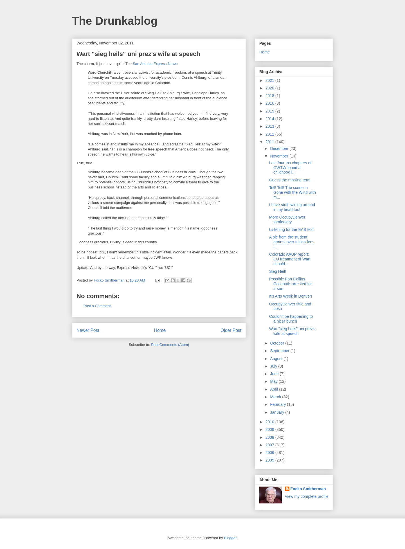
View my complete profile (306, 496)
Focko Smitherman (308, 489)
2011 (270, 142)
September (280, 350)
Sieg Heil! (277, 271)
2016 (270, 103)
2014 (270, 118)
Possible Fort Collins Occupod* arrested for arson (290, 284)
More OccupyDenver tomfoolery (287, 219)
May (274, 381)
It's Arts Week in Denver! (290, 296)
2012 (270, 134)
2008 (270, 437)
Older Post (230, 330)
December (279, 148)
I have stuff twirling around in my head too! (292, 207)
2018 (270, 95)
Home (160, 330)
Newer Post (87, 330)
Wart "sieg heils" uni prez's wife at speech (292, 331)
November (279, 156)
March (276, 397)
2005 (270, 460)
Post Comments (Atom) (170, 345)
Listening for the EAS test (291, 229)
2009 (270, 429)
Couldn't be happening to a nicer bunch (291, 318)
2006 (270, 452)
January (277, 412)
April (274, 389)
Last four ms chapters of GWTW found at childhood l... (290, 168)
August (276, 358)
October (277, 343)
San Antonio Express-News (155, 64)
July (274, 366)
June (275, 374)
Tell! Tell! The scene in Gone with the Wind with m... (292, 192)
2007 (270, 445)
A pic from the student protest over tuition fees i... (291, 242)
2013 (270, 126)
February (278, 404)
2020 (270, 88)
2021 (270, 80)
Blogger (230, 538)
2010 (270, 422)
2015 (270, 111)
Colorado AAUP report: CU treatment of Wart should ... (289, 259)
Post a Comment (97, 306)
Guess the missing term (289, 180)
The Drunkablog (115, 21)
